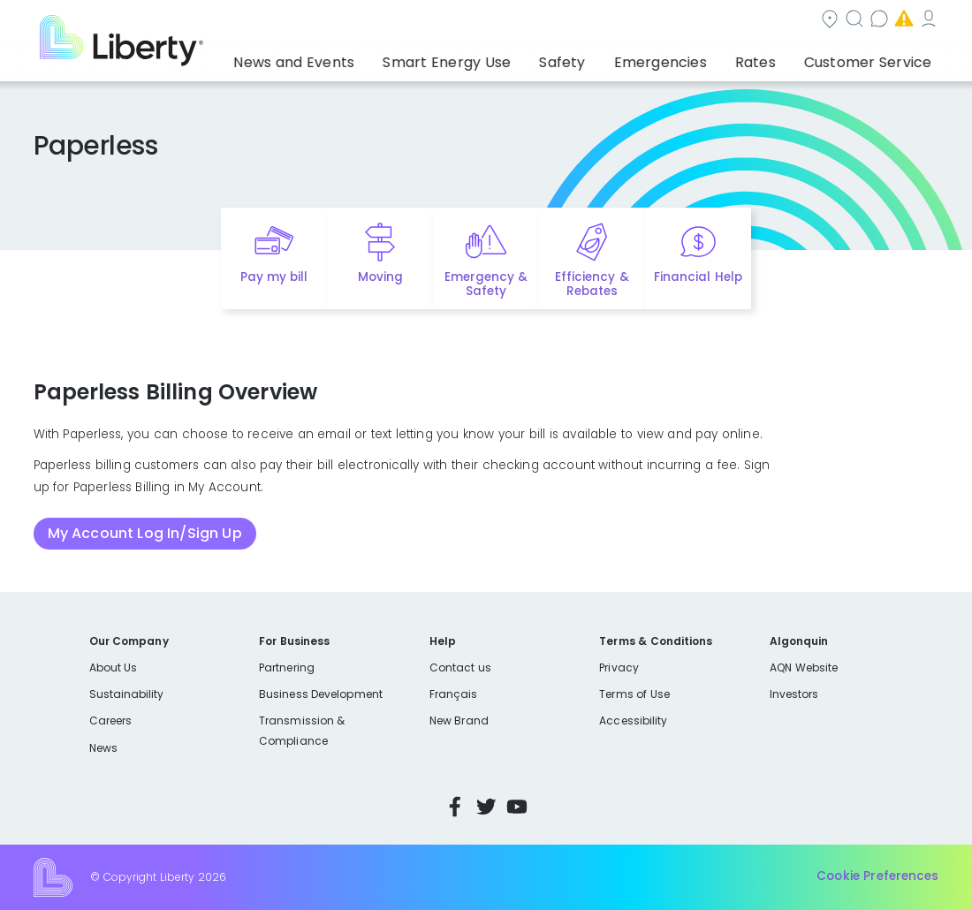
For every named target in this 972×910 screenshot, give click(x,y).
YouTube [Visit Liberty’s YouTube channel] (516, 806)
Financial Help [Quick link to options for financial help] (697, 277)
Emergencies (789, 20)
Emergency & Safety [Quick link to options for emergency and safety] (486, 284)
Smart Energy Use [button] (523, 57)
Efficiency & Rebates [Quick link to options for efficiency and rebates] (591, 284)
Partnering (287, 667)
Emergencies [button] (700, 57)
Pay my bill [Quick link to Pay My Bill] (274, 277)
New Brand (459, 720)
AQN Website (804, 667)
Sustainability (126, 693)
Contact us (680, 20)
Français (453, 693)
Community (490, 20)
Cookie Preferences (877, 876)
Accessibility (633, 720)
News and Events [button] (393, 57)
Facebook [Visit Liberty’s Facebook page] (455, 806)
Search (586, 20)
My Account (900, 20)
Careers (110, 720)
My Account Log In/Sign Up (145, 533)
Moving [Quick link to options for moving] (380, 277)
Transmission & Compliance (302, 730)
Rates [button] (778, 57)
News (103, 747)
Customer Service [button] (873, 57)
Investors (794, 693)
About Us (113, 667)
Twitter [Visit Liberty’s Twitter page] (486, 806)
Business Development (321, 693)
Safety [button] (619, 57)
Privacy (618, 667)
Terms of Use (634, 693)
